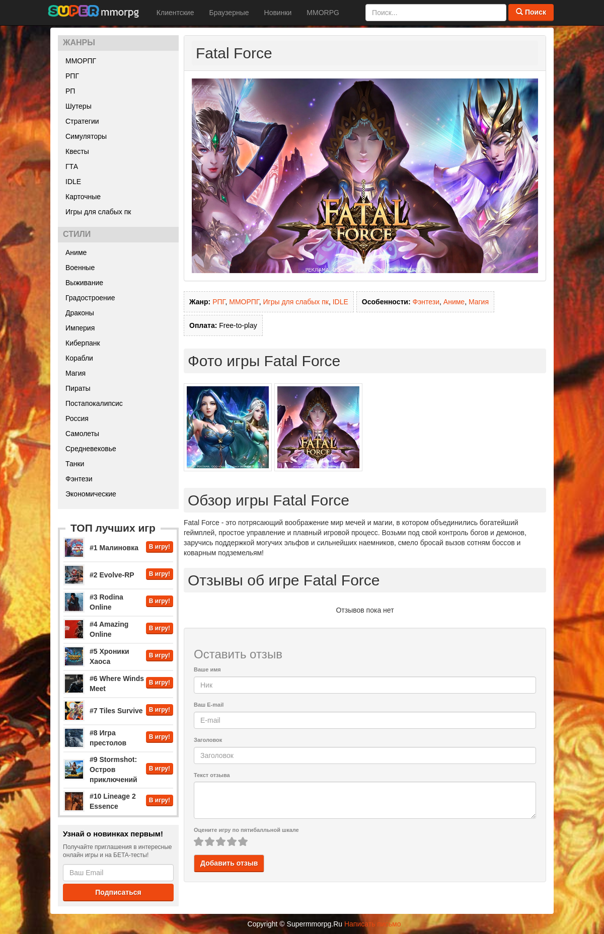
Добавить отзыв (229, 863)
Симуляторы (86, 136)
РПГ (72, 76)
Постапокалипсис (94, 403)
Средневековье (90, 449)
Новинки (278, 13)
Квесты (77, 151)
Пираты (78, 388)
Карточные (83, 197)
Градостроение (90, 298)
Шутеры (78, 106)
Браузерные (229, 13)
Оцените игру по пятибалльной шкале (246, 830)
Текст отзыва (212, 775)
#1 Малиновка (114, 548)
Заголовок (208, 740)
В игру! (159, 546)
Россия (77, 418)
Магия (75, 373)
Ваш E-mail (208, 705)
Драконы (79, 313)
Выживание (84, 283)
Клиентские (175, 13)
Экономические (90, 494)
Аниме (76, 252)
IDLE (73, 182)
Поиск (531, 12)
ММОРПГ (80, 61)
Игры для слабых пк (98, 212)
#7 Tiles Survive (116, 711)
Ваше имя (207, 669)
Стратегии (82, 121)
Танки (74, 464)
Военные (80, 268)
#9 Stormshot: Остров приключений (113, 769)
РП (70, 91)
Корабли (79, 358)
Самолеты (82, 434)
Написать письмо (372, 924)
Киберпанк (82, 343)
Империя (80, 328)
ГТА (71, 166)
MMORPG (323, 13)
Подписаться (118, 892)
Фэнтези (79, 479)
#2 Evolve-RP (112, 575)
